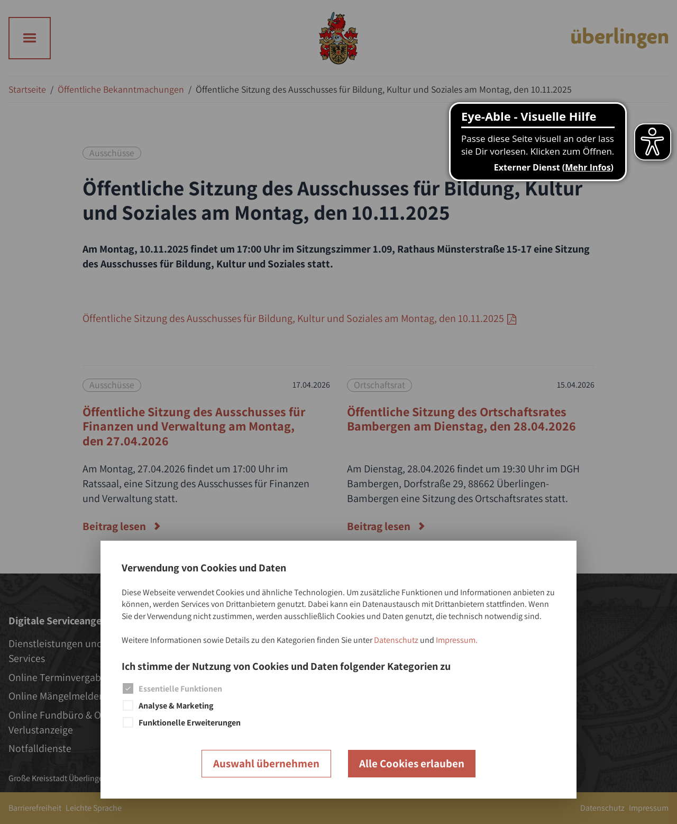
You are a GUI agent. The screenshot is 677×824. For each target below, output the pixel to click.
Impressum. (457, 640)
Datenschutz (396, 640)
